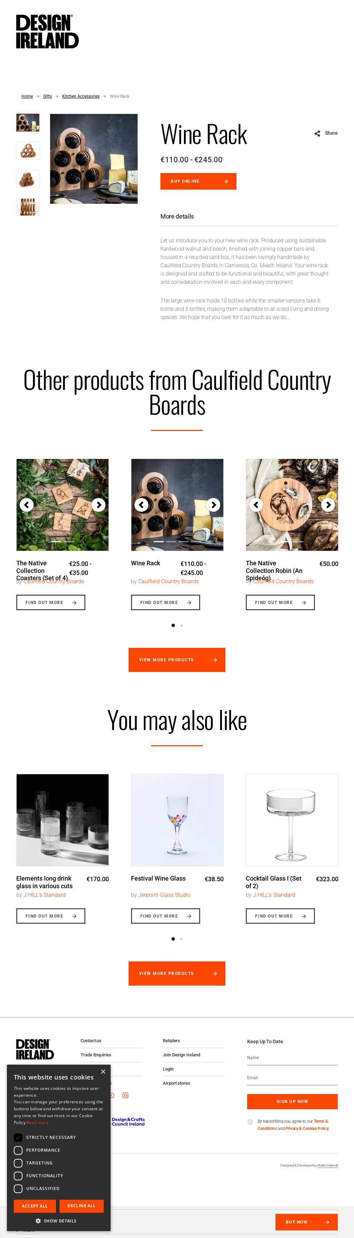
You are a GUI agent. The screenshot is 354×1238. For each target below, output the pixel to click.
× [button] (102, 1072)
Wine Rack (119, 96)
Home (27, 96)
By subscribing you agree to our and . (293, 1131)
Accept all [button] (35, 1206)
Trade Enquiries (96, 1060)
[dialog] (59, 1148)
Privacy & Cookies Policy (307, 1134)
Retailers (171, 1046)
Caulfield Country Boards (54, 587)
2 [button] (181, 631)
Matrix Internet (327, 1171)
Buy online (185, 181)
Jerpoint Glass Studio (164, 901)
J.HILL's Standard (45, 901)
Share (331, 133)
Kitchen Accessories (81, 96)
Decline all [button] (81, 1206)
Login (168, 1074)
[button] (27, 505)
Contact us (91, 1046)
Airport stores (176, 1089)
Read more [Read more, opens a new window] (38, 1122)
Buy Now (297, 1222)
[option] (62, 532)
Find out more (44, 608)
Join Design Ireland (181, 1060)
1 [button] (173, 631)
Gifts (47, 96)
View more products (166, 665)
